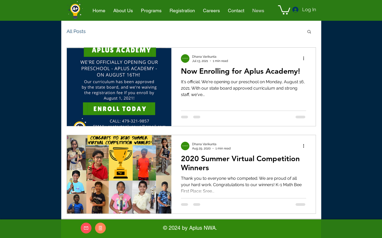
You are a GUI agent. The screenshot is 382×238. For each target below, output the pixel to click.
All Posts (76, 31)
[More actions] (305, 58)
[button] (151, 10)
